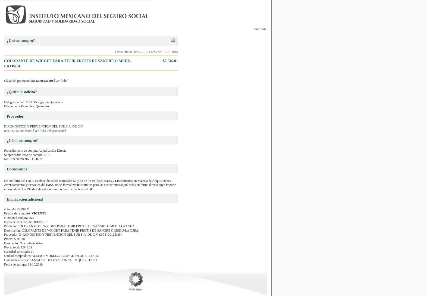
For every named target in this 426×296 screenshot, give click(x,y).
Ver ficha (61, 81)
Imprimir (260, 29)
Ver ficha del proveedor (49, 131)
